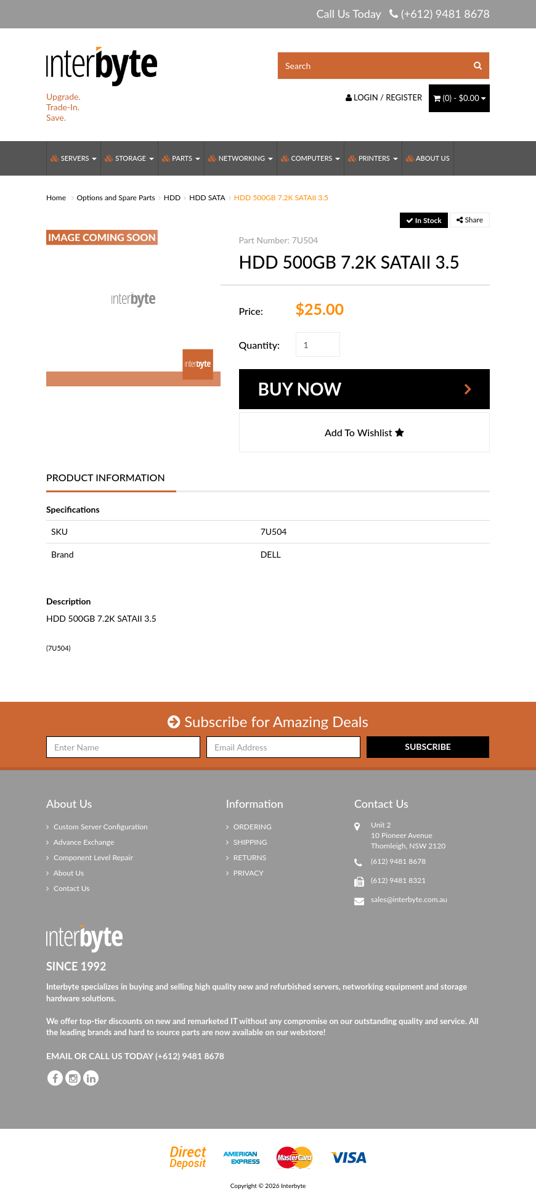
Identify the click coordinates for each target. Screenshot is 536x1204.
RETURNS (246, 857)
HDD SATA (207, 197)
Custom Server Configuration (97, 826)
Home (56, 197)
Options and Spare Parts (116, 197)
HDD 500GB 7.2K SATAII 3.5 (281, 197)
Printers (372, 158)
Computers (310, 158)
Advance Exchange (80, 842)
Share (470, 219)
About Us (428, 158)
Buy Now (300, 388)
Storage (129, 158)
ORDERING (249, 826)
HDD (172, 197)
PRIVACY (245, 872)
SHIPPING (246, 842)
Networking (240, 158)
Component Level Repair (89, 857)
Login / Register (384, 97)
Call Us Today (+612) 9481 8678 (403, 13)
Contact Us (68, 888)
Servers (74, 158)
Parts (181, 158)
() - (459, 98)
